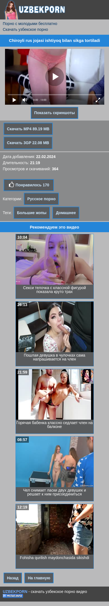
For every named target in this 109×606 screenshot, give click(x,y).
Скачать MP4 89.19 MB (28, 129)
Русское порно (41, 199)
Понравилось (28, 185)
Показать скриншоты (54, 113)
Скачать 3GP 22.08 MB (28, 143)
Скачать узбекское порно (25, 29)
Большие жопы (31, 213)
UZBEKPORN (15, 591)
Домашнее (66, 213)
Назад (13, 578)
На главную (39, 578)
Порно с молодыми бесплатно (30, 23)
